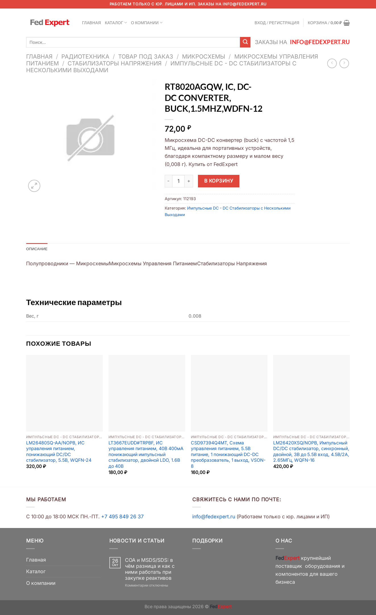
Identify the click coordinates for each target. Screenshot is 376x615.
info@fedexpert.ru (244, 4)
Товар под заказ (145, 56)
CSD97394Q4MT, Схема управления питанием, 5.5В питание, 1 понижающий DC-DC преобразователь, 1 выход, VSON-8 (228, 455)
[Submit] (245, 42)
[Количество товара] (178, 181)
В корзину (218, 181)
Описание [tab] (37, 249)
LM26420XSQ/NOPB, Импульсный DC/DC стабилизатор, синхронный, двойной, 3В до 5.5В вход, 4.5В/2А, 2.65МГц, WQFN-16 (311, 452)
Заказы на (302, 42)
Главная (91, 22)
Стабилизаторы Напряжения (115, 63)
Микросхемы (203, 56)
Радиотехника (85, 56)
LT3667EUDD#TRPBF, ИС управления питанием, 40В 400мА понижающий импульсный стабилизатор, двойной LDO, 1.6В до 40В (145, 455)
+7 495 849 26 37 (122, 517)
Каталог (116, 22)
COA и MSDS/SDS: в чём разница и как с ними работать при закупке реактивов (150, 569)
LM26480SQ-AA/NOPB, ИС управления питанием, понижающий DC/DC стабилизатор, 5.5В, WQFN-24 (58, 452)
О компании (146, 22)
